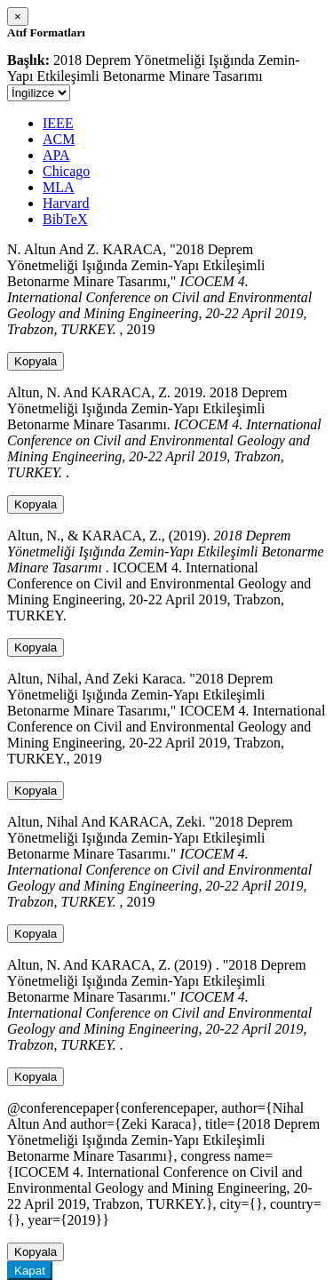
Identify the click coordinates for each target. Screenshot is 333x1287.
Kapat (29, 1270)
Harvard (66, 203)
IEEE (58, 123)
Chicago (66, 171)
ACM (59, 139)
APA (56, 155)
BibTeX (65, 219)
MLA (59, 187)
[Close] (17, 16)
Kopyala (35, 361)
